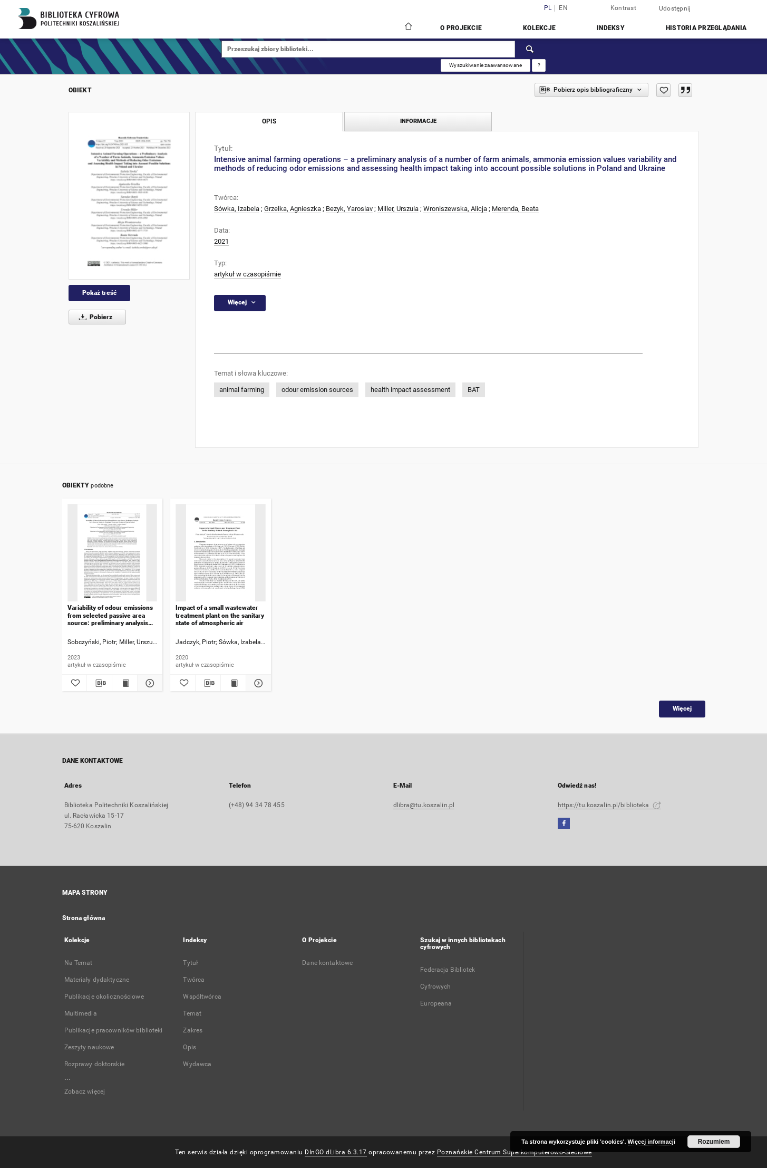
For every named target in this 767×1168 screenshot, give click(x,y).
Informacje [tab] (418, 121)
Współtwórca (202, 996)
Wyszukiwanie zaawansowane (485, 65)
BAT (474, 390)
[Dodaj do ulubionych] (663, 90)
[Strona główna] (408, 27)
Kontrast (623, 8)
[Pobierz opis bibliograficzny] (99, 683)
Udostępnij (675, 8)
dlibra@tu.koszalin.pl (424, 805)
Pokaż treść (99, 292)
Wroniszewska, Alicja (455, 209)
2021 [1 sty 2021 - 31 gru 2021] (221, 241)
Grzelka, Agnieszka (292, 209)
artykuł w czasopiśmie (247, 274)
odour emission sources (317, 390)
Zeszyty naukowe (89, 1047)
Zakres (192, 1030)
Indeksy (611, 28)
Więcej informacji (651, 1141)
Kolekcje (539, 28)
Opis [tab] (269, 121)
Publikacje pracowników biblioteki (113, 1030)
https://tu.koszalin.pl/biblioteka (609, 805)
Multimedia (80, 1013)
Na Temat (78, 962)
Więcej (682, 708)
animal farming (241, 390)
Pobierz (93, 317)
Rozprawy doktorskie (94, 1064)
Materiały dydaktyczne (97, 979)
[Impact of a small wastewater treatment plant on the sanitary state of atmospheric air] (220, 553)
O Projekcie (461, 28)
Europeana (436, 1003)
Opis (189, 1047)
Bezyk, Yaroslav (349, 209)
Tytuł (190, 962)
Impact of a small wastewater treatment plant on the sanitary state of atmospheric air (220, 615)
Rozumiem (714, 1141)
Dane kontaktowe (327, 962)
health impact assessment (410, 390)
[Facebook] (564, 824)
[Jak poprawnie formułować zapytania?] (539, 65)
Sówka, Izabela (236, 209)
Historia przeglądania (706, 28)
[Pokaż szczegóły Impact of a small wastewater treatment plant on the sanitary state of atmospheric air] (257, 683)
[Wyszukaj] (530, 49)
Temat (192, 1013)
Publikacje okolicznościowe (104, 996)
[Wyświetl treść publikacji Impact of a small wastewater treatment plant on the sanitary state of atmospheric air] (233, 683)
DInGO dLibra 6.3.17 (336, 1152)
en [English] (563, 8)
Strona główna (83, 918)
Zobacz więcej (84, 1091)
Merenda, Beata (515, 209)
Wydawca (197, 1064)
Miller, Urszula (398, 209)
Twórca (194, 979)
